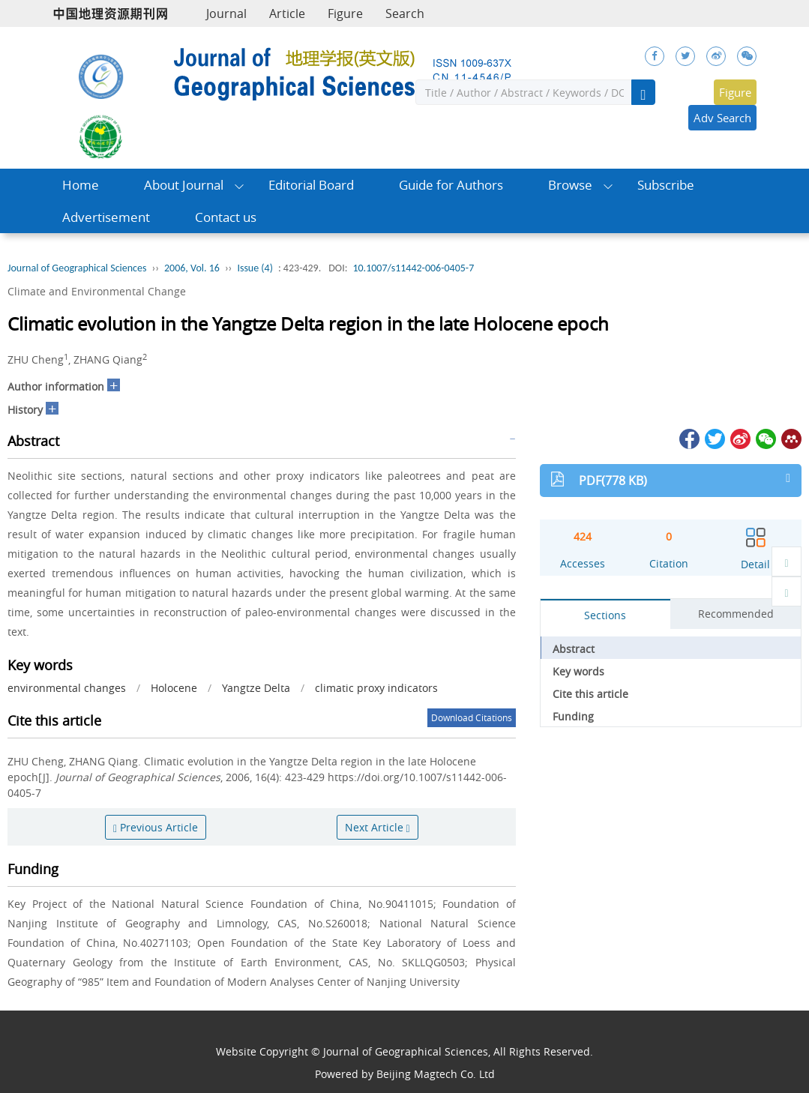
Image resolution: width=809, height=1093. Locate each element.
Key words (578, 671)
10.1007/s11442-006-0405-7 (413, 268)
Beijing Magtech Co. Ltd (435, 1074)
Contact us (225, 217)
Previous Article (155, 827)
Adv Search (722, 117)
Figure (345, 13)
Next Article (377, 827)
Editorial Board (311, 184)
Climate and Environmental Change (96, 291)
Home (80, 184)
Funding (573, 716)
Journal (226, 13)
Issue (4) (255, 268)
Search (404, 13)
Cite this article (590, 694)
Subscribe (665, 184)
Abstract (574, 649)
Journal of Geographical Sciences (76, 268)
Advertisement (106, 217)
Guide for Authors (451, 184)
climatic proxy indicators (376, 688)
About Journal (183, 184)
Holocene (174, 688)
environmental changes (66, 688)
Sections (605, 615)
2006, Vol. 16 (192, 268)
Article (287, 13)
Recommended (736, 613)
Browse (570, 184)
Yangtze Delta (256, 688)
